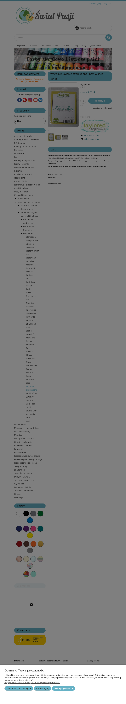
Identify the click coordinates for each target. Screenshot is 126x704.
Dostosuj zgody (42, 688)
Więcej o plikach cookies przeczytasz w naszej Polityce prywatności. (32, 682)
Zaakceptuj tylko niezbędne (18, 688)
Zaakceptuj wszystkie (63, 688)
